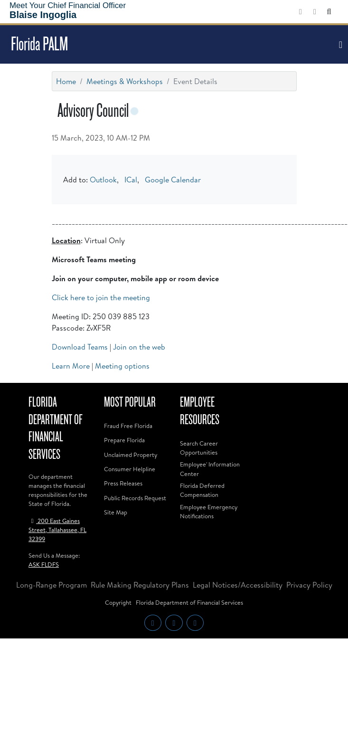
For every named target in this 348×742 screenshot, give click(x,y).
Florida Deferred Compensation (202, 490)
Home (66, 81)
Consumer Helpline (129, 469)
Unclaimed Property (130, 454)
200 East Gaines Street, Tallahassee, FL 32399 (57, 529)
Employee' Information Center (210, 468)
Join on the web (139, 347)
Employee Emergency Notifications (208, 511)
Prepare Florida (124, 440)
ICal (130, 179)
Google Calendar (173, 179)
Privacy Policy (309, 585)
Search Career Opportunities (199, 448)
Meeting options (122, 366)
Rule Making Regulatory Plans (140, 585)
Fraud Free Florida (128, 425)
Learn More (71, 366)
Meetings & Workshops (124, 81)
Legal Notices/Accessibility (237, 585)
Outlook (103, 179)
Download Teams (80, 347)
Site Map (115, 512)
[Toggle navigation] (339, 44)
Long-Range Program (51, 585)
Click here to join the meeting (101, 297)
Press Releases (123, 483)
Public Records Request (135, 498)
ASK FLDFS (43, 564)
